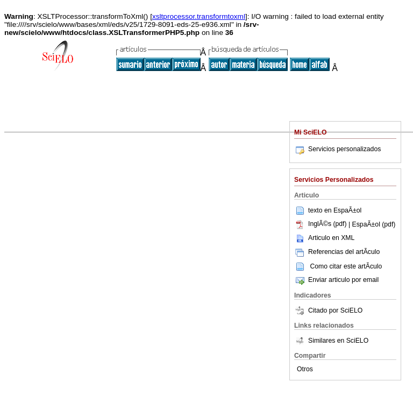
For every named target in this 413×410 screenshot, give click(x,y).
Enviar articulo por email (336, 280)
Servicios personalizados (337, 149)
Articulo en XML (324, 238)
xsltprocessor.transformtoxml (198, 16)
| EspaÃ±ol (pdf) (371, 224)
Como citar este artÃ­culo (346, 266)
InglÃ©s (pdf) (321, 224)
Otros (305, 369)
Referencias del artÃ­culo (337, 252)
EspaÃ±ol (347, 210)
